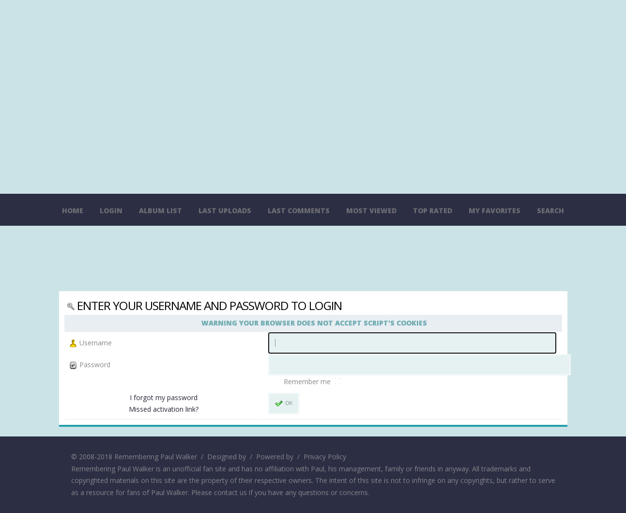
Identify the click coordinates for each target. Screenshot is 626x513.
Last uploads (224, 210)
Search (550, 210)
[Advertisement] (313, 259)
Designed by (226, 456)
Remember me (308, 381)
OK (283, 403)
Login (111, 210)
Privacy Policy (325, 456)
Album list (160, 210)
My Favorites (494, 210)
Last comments (299, 210)
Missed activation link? (163, 409)
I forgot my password (164, 397)
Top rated (432, 210)
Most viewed (371, 210)
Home (72, 210)
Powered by (274, 456)
